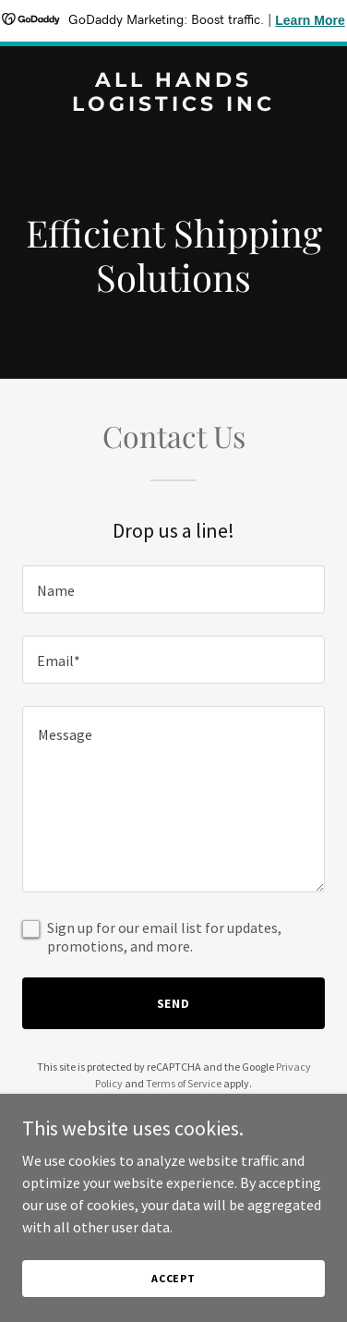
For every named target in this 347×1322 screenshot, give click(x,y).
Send (174, 1003)
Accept (173, 1278)
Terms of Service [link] (183, 1083)
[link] (173, 105)
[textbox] (173, 589)
